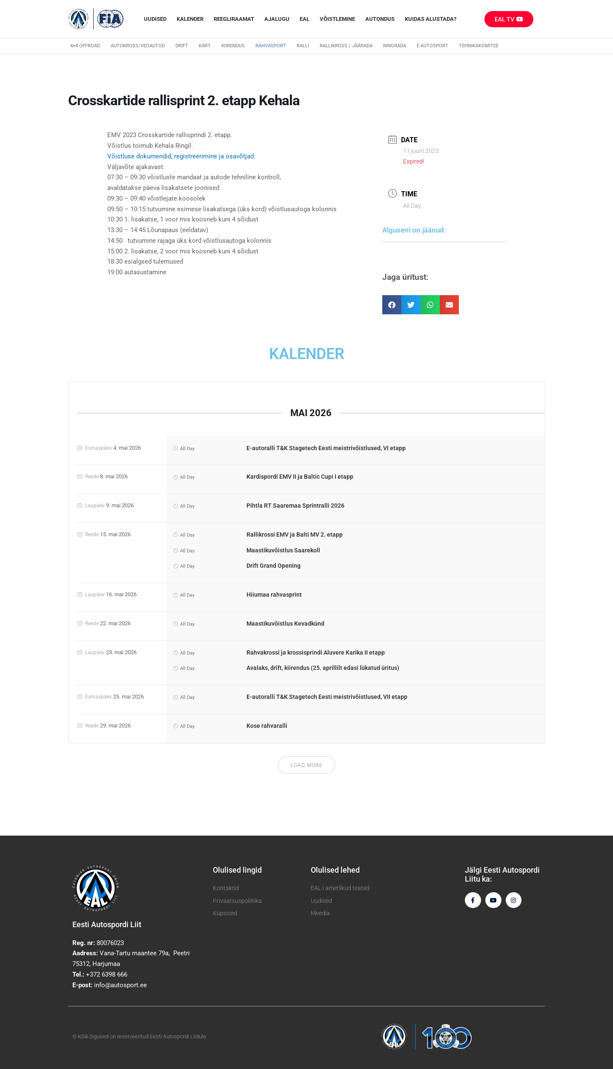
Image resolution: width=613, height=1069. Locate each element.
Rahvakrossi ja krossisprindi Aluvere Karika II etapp (315, 652)
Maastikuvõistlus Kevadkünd (285, 623)
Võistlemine (337, 19)
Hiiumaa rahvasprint (274, 594)
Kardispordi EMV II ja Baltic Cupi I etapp (299, 476)
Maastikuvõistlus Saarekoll (283, 550)
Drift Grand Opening (273, 565)
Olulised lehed (335, 869)
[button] (391, 304)
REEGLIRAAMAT (234, 19)
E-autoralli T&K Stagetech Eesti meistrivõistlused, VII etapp (326, 696)
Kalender (190, 19)
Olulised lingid (237, 869)
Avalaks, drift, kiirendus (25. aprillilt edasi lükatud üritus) (322, 667)
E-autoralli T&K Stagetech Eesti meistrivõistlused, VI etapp (326, 448)
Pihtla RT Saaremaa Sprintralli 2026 (295, 505)
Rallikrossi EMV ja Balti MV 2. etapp (294, 534)
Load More (307, 765)
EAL (304, 19)
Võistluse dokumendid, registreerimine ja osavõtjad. (181, 156)
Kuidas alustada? (430, 19)
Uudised (155, 19)
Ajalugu (276, 19)
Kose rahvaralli (266, 725)
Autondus (380, 19)
